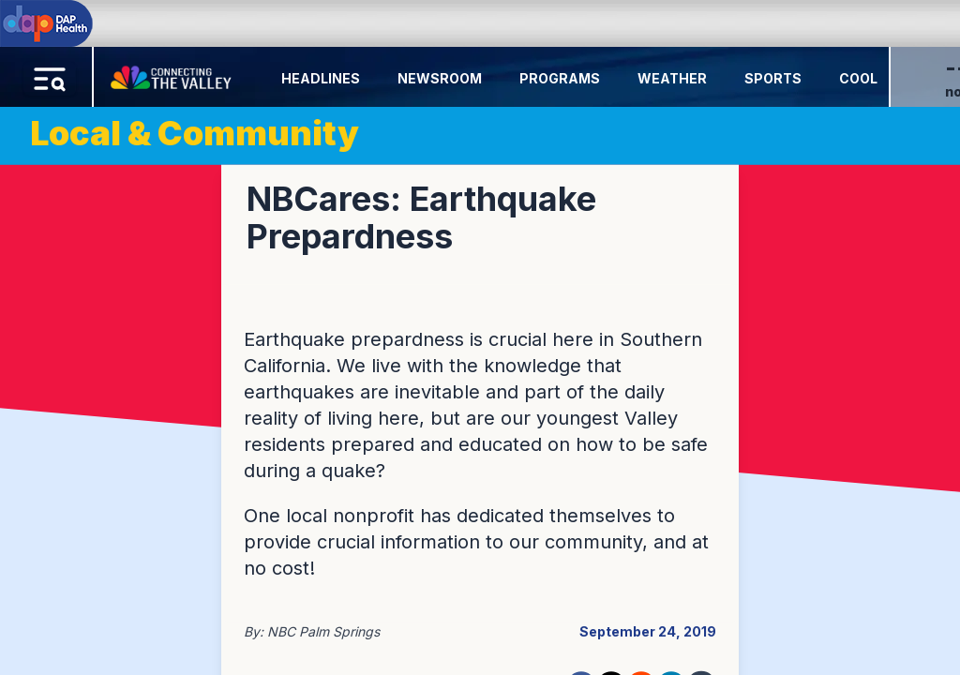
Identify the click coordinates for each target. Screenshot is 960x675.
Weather (672, 78)
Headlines (320, 78)
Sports (773, 78)
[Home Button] (172, 73)
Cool (858, 78)
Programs (559, 78)
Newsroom (440, 78)
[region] (480, 337)
